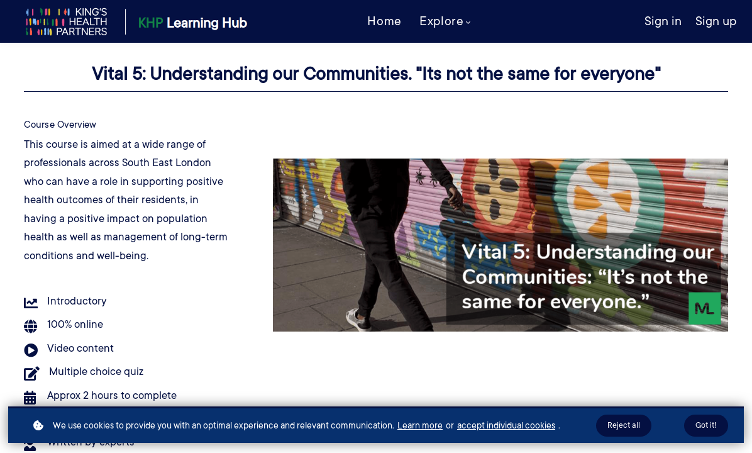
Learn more (420, 425)
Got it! (706, 425)
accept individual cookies (506, 425)
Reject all (623, 425)
